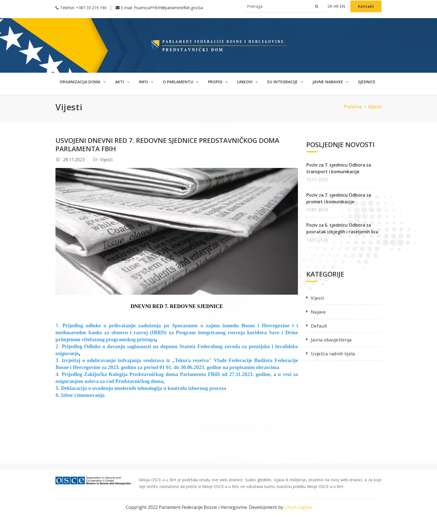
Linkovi (247, 81)
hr (336, 6)
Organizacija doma (83, 81)
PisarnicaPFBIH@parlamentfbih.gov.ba (168, 7)
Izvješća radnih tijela (333, 354)
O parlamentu (180, 81)
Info (146, 81)
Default (319, 326)
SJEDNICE (366, 81)
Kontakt (366, 6)
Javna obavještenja (331, 340)
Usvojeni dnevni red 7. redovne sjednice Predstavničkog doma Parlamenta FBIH (167, 144)
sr (330, 6)
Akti (122, 81)
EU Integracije (285, 81)
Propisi (218, 81)
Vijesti (375, 107)
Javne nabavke (330, 81)
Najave (318, 312)
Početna (355, 107)
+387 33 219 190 (91, 7)
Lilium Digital (298, 507)
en (343, 6)
